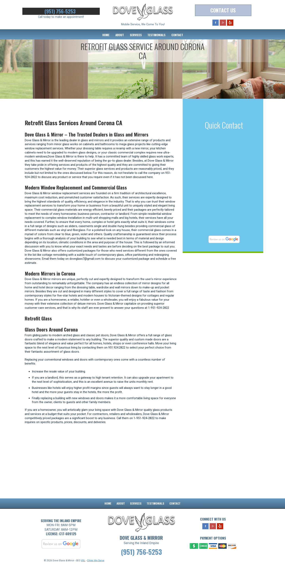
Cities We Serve (95, 566)
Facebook (215, 23)
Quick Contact (224, 125)
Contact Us (223, 10)
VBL (83, 566)
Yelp (230, 23)
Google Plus (223, 23)
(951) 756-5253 (61, 11)
